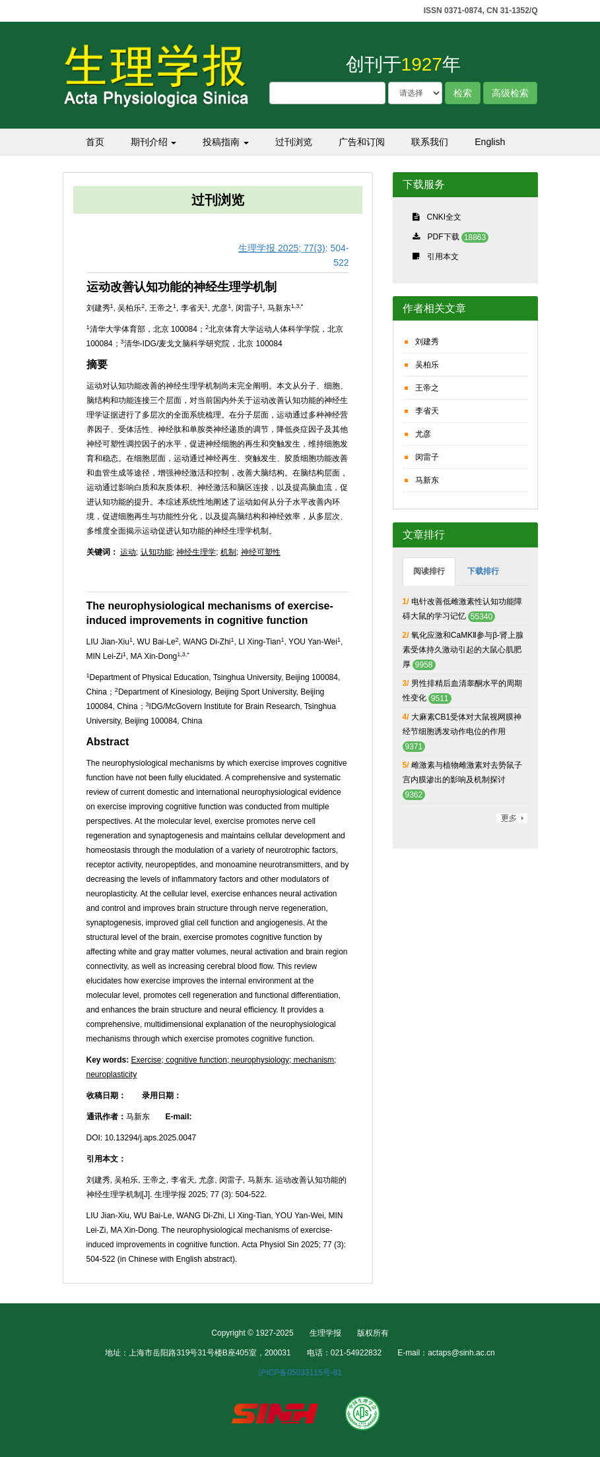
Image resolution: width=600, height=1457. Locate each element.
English (490, 142)
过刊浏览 (293, 142)
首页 (95, 142)
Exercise (146, 1060)
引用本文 (443, 256)
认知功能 (156, 552)
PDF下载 (443, 236)
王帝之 (427, 387)
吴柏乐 (427, 364)
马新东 (427, 480)
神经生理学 (196, 552)
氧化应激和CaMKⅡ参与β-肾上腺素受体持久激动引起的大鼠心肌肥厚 (463, 650)
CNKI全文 (444, 217)
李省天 (427, 411)
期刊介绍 (154, 142)
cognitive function (195, 1060)
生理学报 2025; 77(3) (281, 248)
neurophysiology (259, 1060)
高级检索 (510, 93)
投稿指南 (226, 142)
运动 (128, 552)
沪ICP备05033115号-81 (300, 1372)
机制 (228, 552)
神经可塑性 (261, 552)
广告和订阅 (362, 142)
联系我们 (429, 142)
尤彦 (423, 434)
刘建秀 (427, 341)
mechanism (312, 1060)
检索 (462, 93)
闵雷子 (427, 457)
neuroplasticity (111, 1074)
